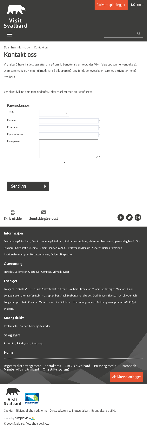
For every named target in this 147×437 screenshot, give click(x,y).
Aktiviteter (9, 346)
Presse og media (105, 369)
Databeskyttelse (60, 414)
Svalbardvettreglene (75, 244)
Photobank (128, 369)
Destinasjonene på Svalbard (47, 244)
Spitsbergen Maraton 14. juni (117, 292)
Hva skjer (10, 284)
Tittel (10, 112)
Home (8, 356)
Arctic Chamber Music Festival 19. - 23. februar (46, 305)
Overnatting (13, 267)
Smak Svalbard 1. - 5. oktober (75, 299)
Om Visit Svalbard (77, 369)
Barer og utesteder (39, 329)
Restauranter (11, 329)
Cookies (9, 414)
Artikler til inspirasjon (61, 258)
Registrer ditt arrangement (22, 369)
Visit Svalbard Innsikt (79, 251)
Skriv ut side (13, 222)
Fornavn (11, 120)
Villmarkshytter (61, 275)
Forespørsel (13, 141)
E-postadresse (15, 134)
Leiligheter (21, 275)
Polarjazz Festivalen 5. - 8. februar (22, 292)
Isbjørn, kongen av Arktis (53, 251)
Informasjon (13, 237)
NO (133, 5)
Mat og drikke (14, 321)
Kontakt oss (53, 369)
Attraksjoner (23, 346)
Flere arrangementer (84, 305)
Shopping (37, 346)
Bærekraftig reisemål (26, 251)
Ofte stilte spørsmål (56, 373)
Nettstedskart (80, 414)
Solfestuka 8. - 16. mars (54, 292)
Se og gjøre (12, 339)
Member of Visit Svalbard (21, 373)
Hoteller (8, 275)
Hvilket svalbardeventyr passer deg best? (112, 244)
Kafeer (24, 329)
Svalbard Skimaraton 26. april (84, 292)
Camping (46, 275)
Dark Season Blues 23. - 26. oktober (112, 299)
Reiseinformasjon (112, 251)
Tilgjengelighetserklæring (32, 414)
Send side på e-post (43, 222)
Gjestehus (34, 275)
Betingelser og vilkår (104, 414)
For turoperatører (39, 258)
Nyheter (96, 251)
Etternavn (12, 127)
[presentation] (33, 172)
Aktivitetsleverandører (16, 258)
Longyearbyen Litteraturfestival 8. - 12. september (31, 299)
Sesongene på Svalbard (17, 244)
